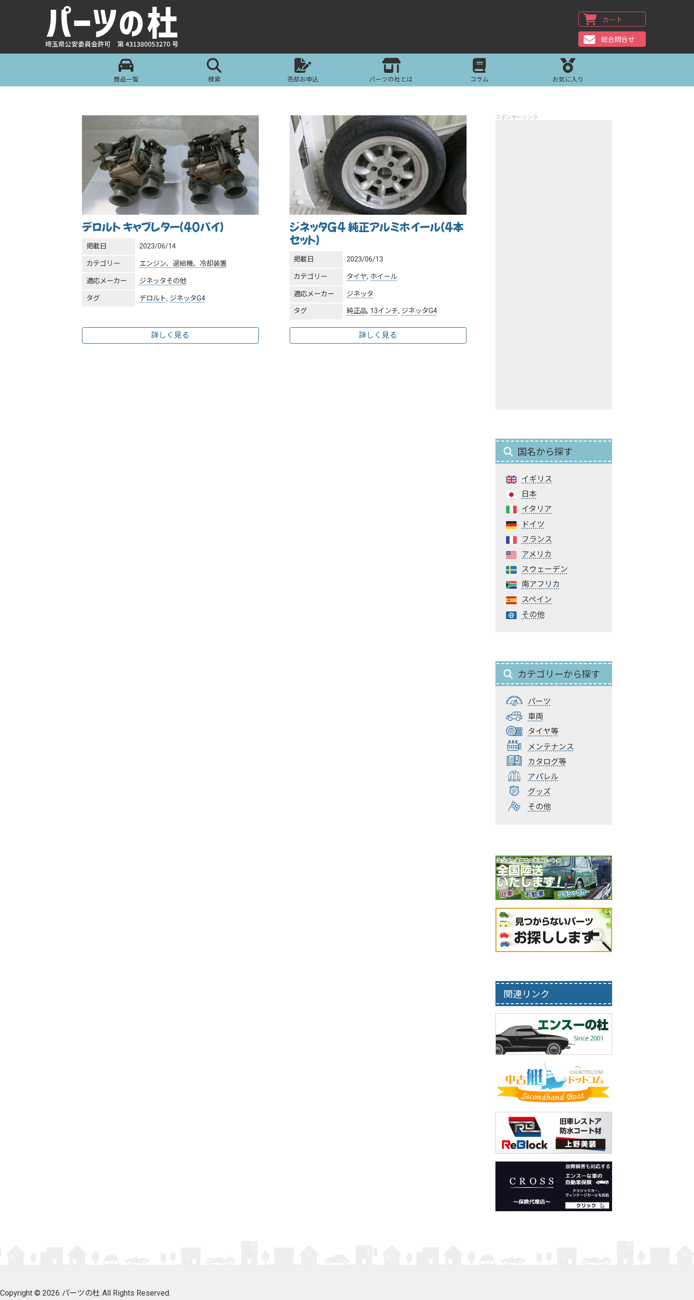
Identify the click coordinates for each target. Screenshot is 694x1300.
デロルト (152, 298)
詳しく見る (170, 335)
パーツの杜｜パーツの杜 (116, 27)
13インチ (384, 311)
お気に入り (568, 71)
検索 (214, 71)
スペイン (536, 599)
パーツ (539, 701)
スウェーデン (544, 569)
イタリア (536, 508)
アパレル (543, 776)
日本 (529, 493)
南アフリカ (540, 584)
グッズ (539, 791)
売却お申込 (303, 71)
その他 (176, 281)
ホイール (383, 277)
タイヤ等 (543, 731)
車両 (535, 716)
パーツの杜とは (391, 71)
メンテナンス (551, 746)
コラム (479, 71)
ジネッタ (152, 281)
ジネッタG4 (187, 298)
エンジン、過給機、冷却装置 (183, 264)
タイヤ (357, 277)
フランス (536, 539)
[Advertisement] (553, 265)
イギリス (536, 479)
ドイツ (533, 524)
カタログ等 (547, 761)
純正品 (357, 311)
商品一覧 (126, 71)
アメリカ (536, 554)
